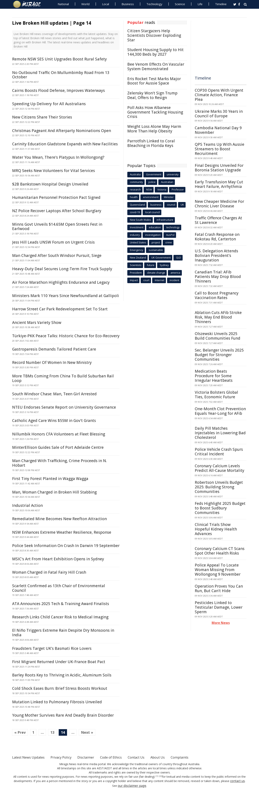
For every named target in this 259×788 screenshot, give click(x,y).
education (155, 227)
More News (221, 623)
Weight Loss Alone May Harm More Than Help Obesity (154, 129)
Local (105, 4)
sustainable (156, 250)
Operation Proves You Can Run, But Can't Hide (219, 588)
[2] (160, 776)
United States (138, 242)
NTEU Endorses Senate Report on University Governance (64, 407)
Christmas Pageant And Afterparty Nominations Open (61, 130)
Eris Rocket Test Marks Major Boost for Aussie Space (154, 81)
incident (174, 280)
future (150, 265)
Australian (167, 182)
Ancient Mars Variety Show (36, 322)
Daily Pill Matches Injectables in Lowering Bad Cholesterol (220, 433)
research (135, 189)
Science (180, 4)
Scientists (135, 265)
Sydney (164, 265)
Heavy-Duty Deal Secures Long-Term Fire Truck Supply (62, 268)
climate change (156, 272)
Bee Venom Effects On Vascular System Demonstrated (155, 66)
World (85, 4)
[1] (157, 776)
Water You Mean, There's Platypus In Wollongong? (58, 157)
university (173, 174)
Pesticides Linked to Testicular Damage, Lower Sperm (218, 607)
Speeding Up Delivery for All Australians (49, 103)
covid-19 (135, 212)
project (156, 242)
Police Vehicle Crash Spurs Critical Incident (219, 452)
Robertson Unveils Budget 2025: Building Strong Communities (219, 487)
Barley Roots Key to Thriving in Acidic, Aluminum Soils (61, 675)
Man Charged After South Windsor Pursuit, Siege (56, 255)
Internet (159, 280)
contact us (237, 781)
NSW (149, 189)
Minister (169, 197)
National (63, 4)
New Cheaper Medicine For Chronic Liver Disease (219, 204)
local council (152, 212)
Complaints (195, 757)
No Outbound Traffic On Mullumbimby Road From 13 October (60, 75)
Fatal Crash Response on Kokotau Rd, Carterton (217, 237)
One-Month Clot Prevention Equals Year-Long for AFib (220, 411)
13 (52, 732)
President (136, 272)
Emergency (136, 250)
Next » (87, 732)
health (134, 197)
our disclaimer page (132, 785)
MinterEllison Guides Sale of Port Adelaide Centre (58, 447)
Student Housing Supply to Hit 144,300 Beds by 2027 (155, 52)
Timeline (221, 4)
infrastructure (165, 220)
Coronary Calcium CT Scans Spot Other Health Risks (219, 551)
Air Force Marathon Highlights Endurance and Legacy (61, 282)
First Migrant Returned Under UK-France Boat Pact (58, 661)
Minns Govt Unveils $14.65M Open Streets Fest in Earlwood (57, 226)
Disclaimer (93, 757)
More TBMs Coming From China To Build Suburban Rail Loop (63, 378)
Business (128, 4)
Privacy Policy (66, 757)
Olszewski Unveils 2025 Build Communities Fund (217, 336)
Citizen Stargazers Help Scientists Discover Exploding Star (154, 35)
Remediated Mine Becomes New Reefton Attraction (59, 518)
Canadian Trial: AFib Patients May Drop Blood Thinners (218, 276)
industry (135, 235)
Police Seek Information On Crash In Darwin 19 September (66, 545)
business (156, 204)
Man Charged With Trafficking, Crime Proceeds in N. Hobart (59, 463)
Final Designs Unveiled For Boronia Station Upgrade (219, 168)
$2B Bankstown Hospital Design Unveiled (50, 184)
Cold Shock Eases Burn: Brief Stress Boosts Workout (59, 688)
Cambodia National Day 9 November (218, 130)
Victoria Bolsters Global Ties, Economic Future (216, 394)
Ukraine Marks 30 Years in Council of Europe (219, 114)
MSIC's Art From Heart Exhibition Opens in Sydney (58, 559)
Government (153, 174)
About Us (172, 757)
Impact (134, 280)
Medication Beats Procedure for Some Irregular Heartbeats (214, 376)
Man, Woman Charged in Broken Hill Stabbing (54, 492)
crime (168, 242)
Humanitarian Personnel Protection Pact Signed (56, 197)
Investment (136, 227)
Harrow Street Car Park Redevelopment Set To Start (60, 309)
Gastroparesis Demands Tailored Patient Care (54, 349)
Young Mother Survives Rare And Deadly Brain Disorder (63, 715)
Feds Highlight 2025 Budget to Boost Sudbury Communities (220, 508)
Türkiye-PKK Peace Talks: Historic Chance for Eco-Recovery (66, 335)
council (171, 204)
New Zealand (138, 257)
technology (173, 227)
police (152, 182)
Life (200, 4)
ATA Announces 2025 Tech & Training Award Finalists (60, 603)
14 (63, 732)
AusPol (170, 235)
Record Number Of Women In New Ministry (52, 362)
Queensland (137, 204)
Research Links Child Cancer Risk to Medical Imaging (60, 617)
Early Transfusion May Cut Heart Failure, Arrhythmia (219, 184)
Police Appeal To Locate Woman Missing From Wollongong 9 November (217, 570)
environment (151, 197)
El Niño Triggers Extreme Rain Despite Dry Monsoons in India (63, 632)
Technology (154, 4)
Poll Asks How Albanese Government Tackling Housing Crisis (155, 112)
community (136, 182)
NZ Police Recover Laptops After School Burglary (56, 210)
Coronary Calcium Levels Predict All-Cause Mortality (219, 468)
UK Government (161, 257)
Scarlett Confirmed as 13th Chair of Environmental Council (58, 588)
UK (182, 204)
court (146, 280)
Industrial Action (27, 505)
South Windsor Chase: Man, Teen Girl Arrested (54, 393)
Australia (135, 174)
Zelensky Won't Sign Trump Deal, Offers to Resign (152, 95)
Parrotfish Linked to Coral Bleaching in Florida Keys (151, 143)
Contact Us (148, 757)
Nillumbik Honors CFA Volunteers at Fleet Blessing (58, 434)
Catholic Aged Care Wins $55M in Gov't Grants (54, 420)
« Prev (20, 732)
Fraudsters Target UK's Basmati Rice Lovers (52, 648)
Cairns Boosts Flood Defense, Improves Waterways (58, 90)
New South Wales (140, 220)
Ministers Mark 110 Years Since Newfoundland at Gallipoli (65, 295)
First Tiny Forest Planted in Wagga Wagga (50, 478)
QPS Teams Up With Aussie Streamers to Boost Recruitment (219, 149)
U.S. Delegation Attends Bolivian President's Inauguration (216, 255)
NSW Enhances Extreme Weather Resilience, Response (61, 532)
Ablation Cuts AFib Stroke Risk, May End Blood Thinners (218, 317)
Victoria (161, 189)
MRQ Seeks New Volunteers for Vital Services (53, 170)
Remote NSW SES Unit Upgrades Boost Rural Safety (59, 59)
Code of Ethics (120, 757)
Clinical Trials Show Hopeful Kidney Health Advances (216, 529)
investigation (153, 235)
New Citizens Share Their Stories (42, 117)
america (175, 272)
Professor (178, 189)
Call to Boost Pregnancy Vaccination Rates (217, 295)
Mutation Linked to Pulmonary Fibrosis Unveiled (57, 701)
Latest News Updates (30, 757)
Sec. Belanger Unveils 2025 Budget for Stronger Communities (219, 355)
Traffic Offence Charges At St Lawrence (218, 220)
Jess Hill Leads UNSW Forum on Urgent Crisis (53, 242)
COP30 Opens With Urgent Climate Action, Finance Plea (219, 95)
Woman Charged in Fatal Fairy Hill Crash (49, 572)
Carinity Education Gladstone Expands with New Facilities (65, 144)
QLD (178, 257)
